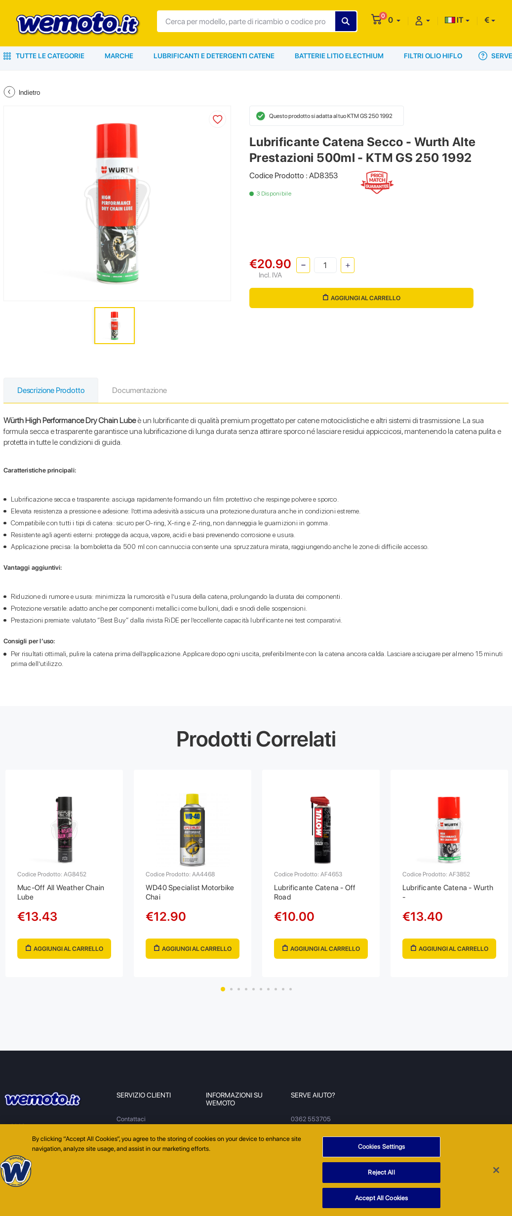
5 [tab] (253, 989)
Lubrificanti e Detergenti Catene (214, 56)
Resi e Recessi (137, 1133)
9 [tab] (283, 989)
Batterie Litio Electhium (339, 56)
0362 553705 (311, 1119)
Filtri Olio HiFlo (433, 56)
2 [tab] (231, 989)
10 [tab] (290, 989)
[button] (394, 20)
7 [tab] (268, 989)
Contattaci (131, 1119)
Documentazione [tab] (139, 390)
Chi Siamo (220, 1127)
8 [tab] (276, 989)
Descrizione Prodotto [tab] (50, 390)
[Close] (496, 1182)
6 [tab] (261, 989)
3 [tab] (238, 989)
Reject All (381, 1184)
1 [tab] (223, 989)
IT (454, 20)
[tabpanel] (64, 873)
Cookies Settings (381, 1158)
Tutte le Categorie (43, 56)
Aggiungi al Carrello (361, 298)
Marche (119, 56)
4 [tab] (246, 989)
